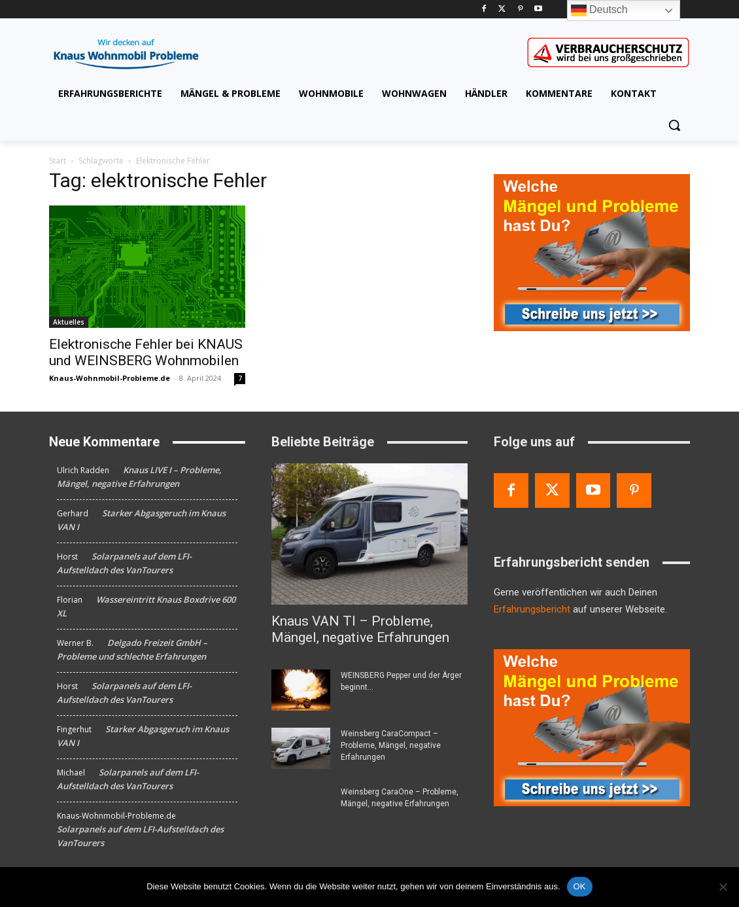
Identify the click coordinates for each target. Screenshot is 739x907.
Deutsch (599, 10)
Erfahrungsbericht (532, 609)
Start (57, 160)
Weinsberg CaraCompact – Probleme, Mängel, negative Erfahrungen (391, 745)
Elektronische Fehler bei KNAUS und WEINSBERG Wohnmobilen (146, 352)
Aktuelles (68, 322)
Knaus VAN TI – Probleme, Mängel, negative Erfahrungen (360, 629)
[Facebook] (483, 9)
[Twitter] (501, 9)
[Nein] (722, 886)
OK (580, 886)
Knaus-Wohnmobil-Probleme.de (109, 378)
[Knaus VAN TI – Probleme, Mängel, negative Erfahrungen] (369, 534)
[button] (674, 125)
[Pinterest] (520, 9)
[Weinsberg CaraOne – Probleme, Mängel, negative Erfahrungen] (300, 806)
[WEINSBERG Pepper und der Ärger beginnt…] (300, 690)
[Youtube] (538, 9)
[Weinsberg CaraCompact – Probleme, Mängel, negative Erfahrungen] (300, 748)
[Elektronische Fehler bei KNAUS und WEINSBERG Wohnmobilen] (147, 267)
